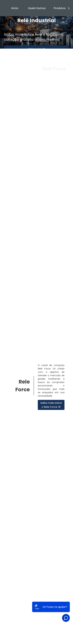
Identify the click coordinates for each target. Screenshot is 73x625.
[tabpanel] (36, 32)
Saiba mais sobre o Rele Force (51, 405)
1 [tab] (36, 97)
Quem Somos (37, 8)
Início (14, 8)
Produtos (62, 8)
